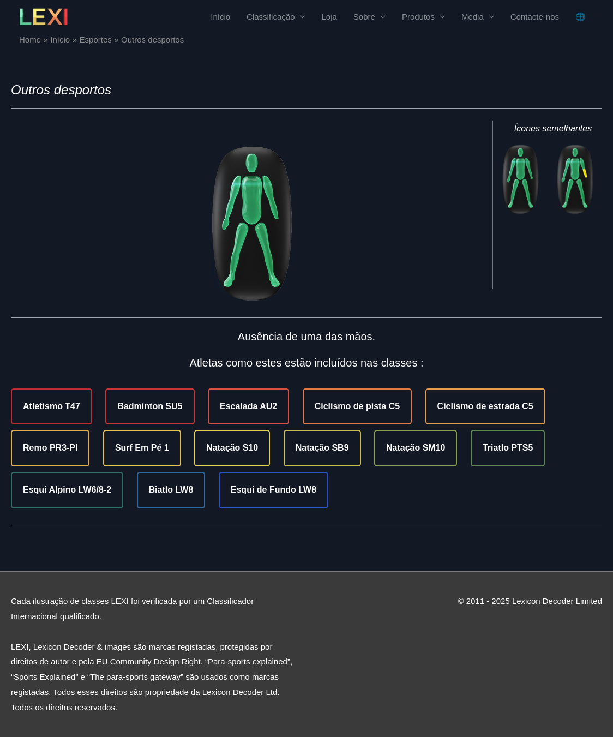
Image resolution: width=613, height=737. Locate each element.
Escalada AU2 (248, 406)
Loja (328, 16)
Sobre (364, 16)
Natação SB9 (322, 447)
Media (472, 16)
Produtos (418, 16)
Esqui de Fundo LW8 (273, 489)
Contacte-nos (534, 16)
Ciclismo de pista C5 (357, 406)
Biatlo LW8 (171, 489)
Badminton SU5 (149, 406)
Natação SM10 (416, 447)
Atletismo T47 (51, 406)
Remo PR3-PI (50, 447)
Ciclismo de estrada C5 (485, 406)
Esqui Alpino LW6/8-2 (67, 489)
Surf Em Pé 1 (142, 447)
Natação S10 (232, 447)
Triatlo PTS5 (508, 447)
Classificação (271, 16)
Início (220, 16)
